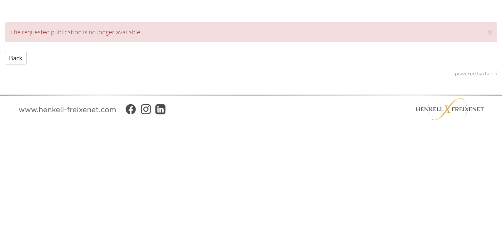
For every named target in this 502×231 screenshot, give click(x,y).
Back (15, 58)
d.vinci (490, 73)
